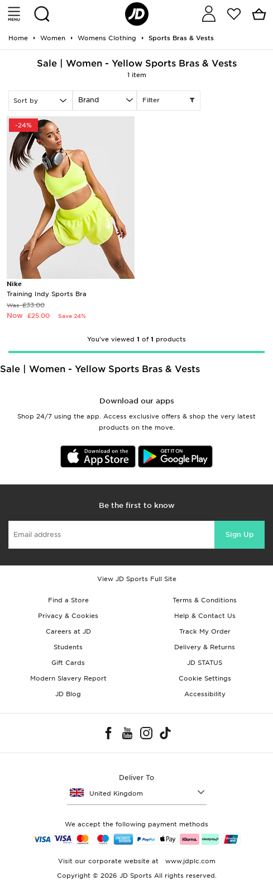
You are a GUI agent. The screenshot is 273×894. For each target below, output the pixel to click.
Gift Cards (68, 663)
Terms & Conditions (205, 600)
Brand (88, 100)
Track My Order (205, 631)
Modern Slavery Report (68, 678)
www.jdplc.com (189, 861)
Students (68, 647)
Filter (168, 100)
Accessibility (205, 694)
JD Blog (68, 694)
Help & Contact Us (205, 616)
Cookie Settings (205, 678)
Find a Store (68, 600)
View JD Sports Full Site (136, 579)
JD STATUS (204, 663)
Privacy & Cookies (68, 616)
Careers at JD (68, 631)
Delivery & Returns (204, 647)
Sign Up (239, 534)
